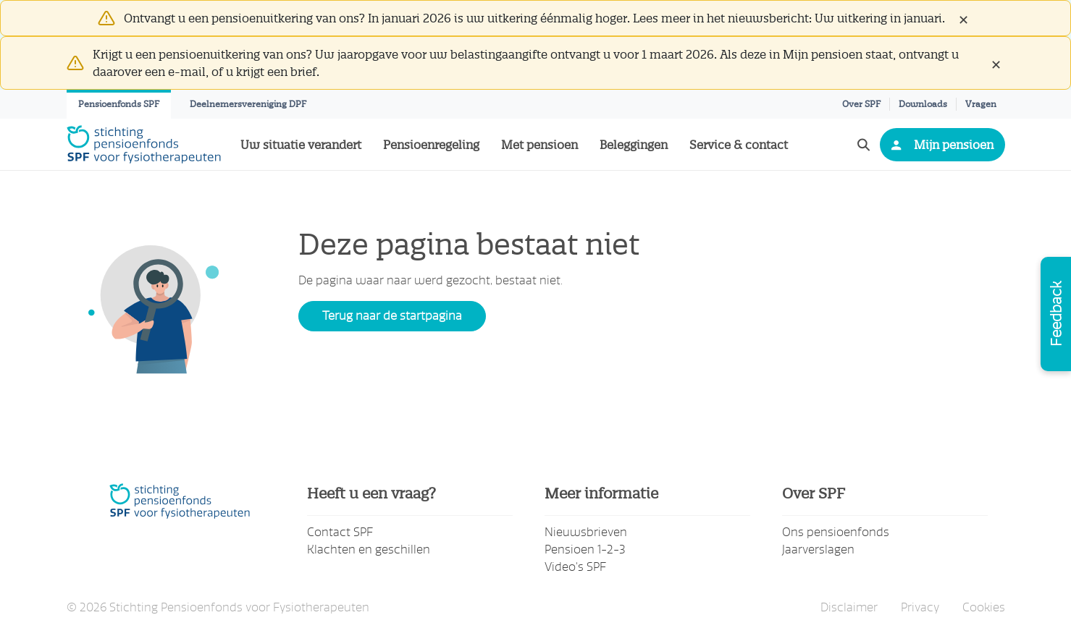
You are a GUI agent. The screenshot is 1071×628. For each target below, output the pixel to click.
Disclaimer (849, 607)
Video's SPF (575, 567)
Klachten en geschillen (368, 549)
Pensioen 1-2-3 (585, 549)
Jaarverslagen (818, 549)
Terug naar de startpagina (392, 316)
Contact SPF (340, 532)
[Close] (963, 18)
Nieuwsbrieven (586, 532)
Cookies (983, 607)
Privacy (920, 607)
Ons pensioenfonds (835, 532)
